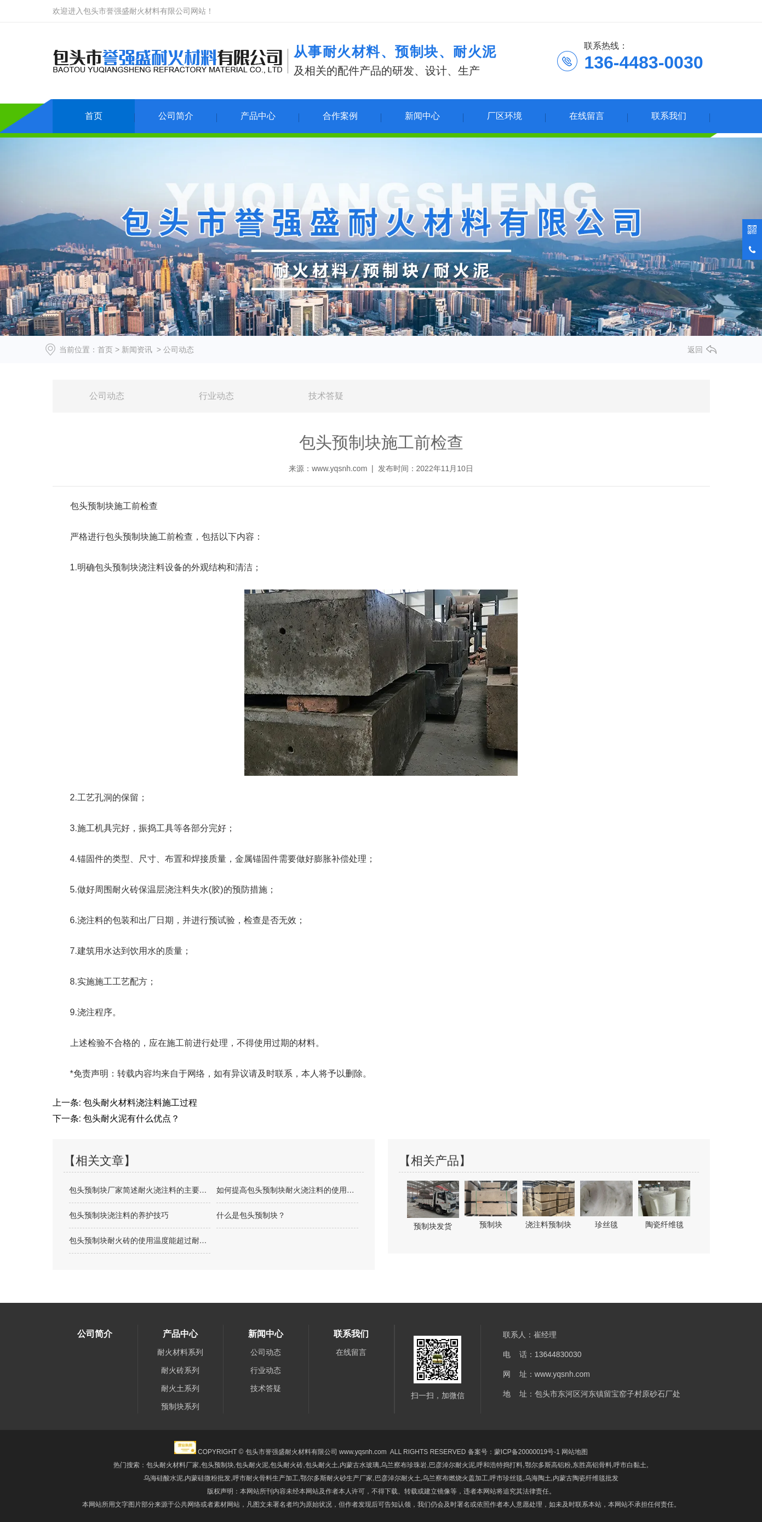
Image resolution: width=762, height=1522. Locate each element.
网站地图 (575, 1452)
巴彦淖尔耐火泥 (452, 1465)
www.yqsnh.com (339, 468)
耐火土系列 (180, 1388)
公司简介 (175, 116)
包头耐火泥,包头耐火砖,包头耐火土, (288, 1465)
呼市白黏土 (630, 1465)
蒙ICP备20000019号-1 (527, 1452)
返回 (695, 349)
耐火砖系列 (180, 1370)
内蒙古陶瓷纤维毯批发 (585, 1478)
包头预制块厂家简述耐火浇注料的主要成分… (140, 1190)
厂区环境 (504, 116)
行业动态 (216, 395)
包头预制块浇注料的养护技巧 (119, 1215)
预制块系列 (180, 1406)
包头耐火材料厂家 (172, 1465)
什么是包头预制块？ (250, 1215)
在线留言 (586, 116)
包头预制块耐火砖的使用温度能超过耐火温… (140, 1240)
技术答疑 (325, 395)
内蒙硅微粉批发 (208, 1478)
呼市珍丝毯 (506, 1478)
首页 (93, 116)
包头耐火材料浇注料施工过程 (139, 1102)
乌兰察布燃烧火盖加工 (455, 1478)
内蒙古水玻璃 (359, 1465)
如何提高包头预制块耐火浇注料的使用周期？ (287, 1190)
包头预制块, (218, 1465)
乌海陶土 (538, 1478)
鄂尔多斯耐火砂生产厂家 (336, 1478)
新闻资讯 (137, 349)
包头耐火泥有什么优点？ (130, 1118)
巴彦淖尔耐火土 (398, 1478)
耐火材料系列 (180, 1352)
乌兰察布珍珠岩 (404, 1465)
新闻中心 (422, 116)
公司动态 (106, 395)
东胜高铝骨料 (592, 1465)
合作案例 (340, 116)
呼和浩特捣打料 (500, 1465)
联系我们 (668, 116)
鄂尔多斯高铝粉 (548, 1465)
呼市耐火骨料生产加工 (266, 1478)
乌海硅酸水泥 (163, 1478)
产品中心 (258, 116)
